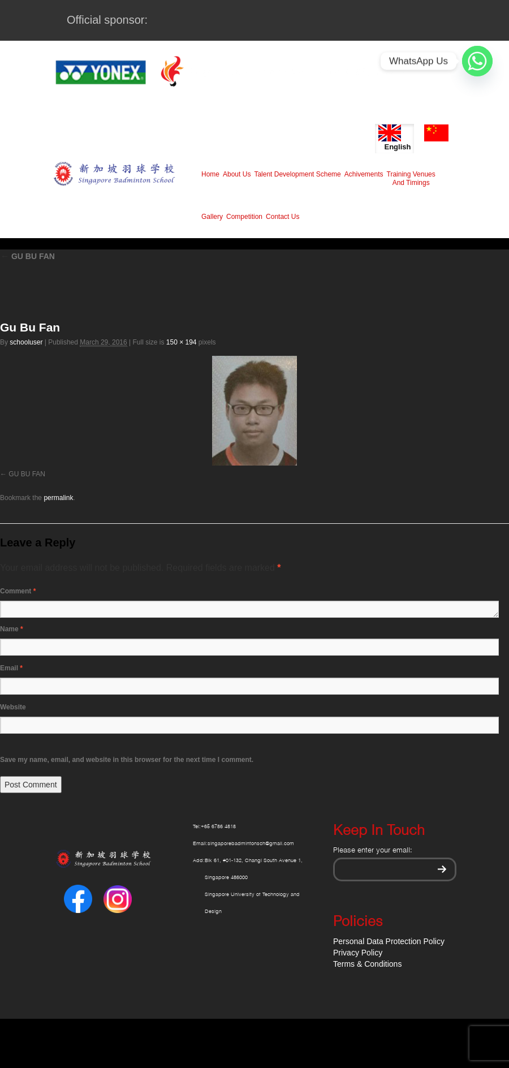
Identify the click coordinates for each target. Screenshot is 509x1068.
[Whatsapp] (477, 61)
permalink (58, 498)
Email (11, 668)
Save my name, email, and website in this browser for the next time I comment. (126, 760)
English (394, 137)
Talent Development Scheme (297, 174)
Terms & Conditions (367, 963)
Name (11, 629)
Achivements (363, 174)
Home (210, 174)
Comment (18, 591)
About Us (237, 174)
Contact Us (282, 217)
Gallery (212, 217)
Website (13, 707)
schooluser (26, 342)
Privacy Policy (357, 952)
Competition (244, 217)
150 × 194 (181, 342)
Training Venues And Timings (411, 178)
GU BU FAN (27, 256)
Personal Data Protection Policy (389, 941)
